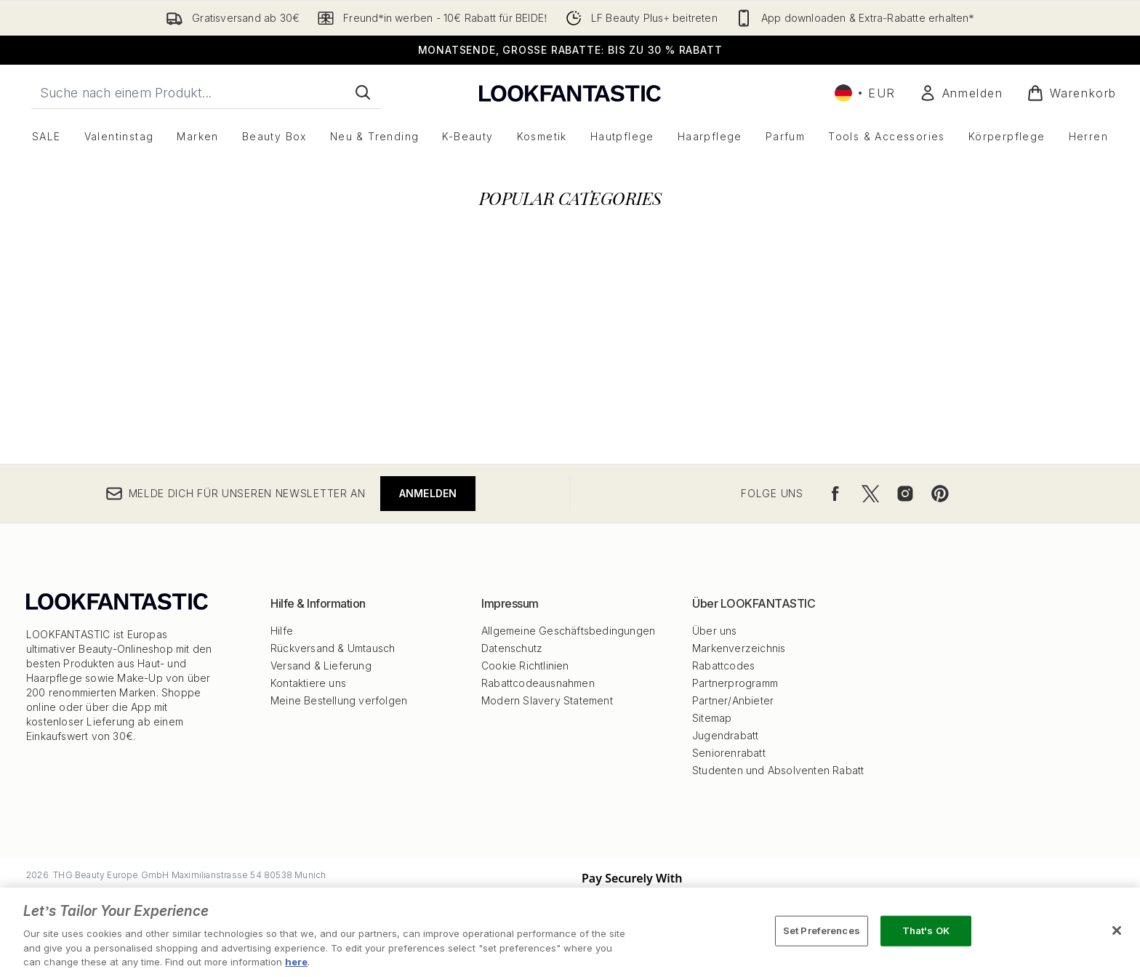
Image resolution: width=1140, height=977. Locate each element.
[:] (196, 368)
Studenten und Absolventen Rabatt (778, 770)
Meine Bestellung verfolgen (338, 700)
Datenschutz (511, 648)
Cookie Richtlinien (525, 665)
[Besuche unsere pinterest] (940, 493)
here (296, 962)
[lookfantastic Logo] (570, 93)
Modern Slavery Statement (547, 700)
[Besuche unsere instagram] (905, 493)
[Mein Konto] (961, 93)
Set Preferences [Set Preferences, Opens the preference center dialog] (821, 930)
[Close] (1117, 930)
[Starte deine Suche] (205, 92)
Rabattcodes (723, 665)
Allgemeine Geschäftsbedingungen (568, 630)
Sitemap (711, 718)
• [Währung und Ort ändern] (865, 93)
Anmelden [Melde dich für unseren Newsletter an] (428, 493)
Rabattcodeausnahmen (538, 683)
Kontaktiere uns (308, 683)
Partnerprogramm (735, 683)
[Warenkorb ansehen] (1072, 93)
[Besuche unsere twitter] (870, 493)
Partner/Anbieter (733, 700)
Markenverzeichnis (738, 648)
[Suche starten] (363, 92)
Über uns (714, 630)
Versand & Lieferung (321, 665)
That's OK (926, 930)
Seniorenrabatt (729, 753)
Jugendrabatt (725, 735)
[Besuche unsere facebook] (835, 493)
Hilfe (281, 630)
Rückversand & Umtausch (332, 648)
